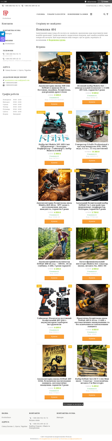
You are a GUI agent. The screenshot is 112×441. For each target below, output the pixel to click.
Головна (41, 14)
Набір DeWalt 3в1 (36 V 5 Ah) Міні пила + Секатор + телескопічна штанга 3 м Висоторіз (92, 381)
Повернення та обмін (78, 14)
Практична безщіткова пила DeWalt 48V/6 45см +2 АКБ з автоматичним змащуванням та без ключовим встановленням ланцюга (92, 322)
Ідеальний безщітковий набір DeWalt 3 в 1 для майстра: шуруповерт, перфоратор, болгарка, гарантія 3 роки (92, 206)
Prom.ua (68, 437)
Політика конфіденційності (71, 439)
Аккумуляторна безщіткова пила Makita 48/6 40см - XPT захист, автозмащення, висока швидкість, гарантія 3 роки (54, 206)
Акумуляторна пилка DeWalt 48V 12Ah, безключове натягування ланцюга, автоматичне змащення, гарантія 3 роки (54, 382)
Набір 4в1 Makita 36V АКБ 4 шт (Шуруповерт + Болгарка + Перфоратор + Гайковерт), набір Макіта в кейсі (54, 147)
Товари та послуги (56, 14)
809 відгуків (91, 2)
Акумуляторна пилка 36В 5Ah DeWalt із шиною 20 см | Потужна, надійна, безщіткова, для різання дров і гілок (54, 89)
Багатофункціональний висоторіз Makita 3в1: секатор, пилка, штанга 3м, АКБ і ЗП (92, 264)
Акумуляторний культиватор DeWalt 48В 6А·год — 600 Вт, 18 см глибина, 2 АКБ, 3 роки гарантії (54, 264)
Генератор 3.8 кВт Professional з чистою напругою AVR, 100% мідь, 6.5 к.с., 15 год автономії (92, 146)
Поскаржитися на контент (49, 439)
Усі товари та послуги (72, 404)
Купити (54, 104)
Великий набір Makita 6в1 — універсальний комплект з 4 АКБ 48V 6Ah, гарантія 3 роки (92, 88)
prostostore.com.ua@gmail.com (17, 80)
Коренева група (57, 40)
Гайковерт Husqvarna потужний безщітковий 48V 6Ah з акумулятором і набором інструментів (54, 321)
